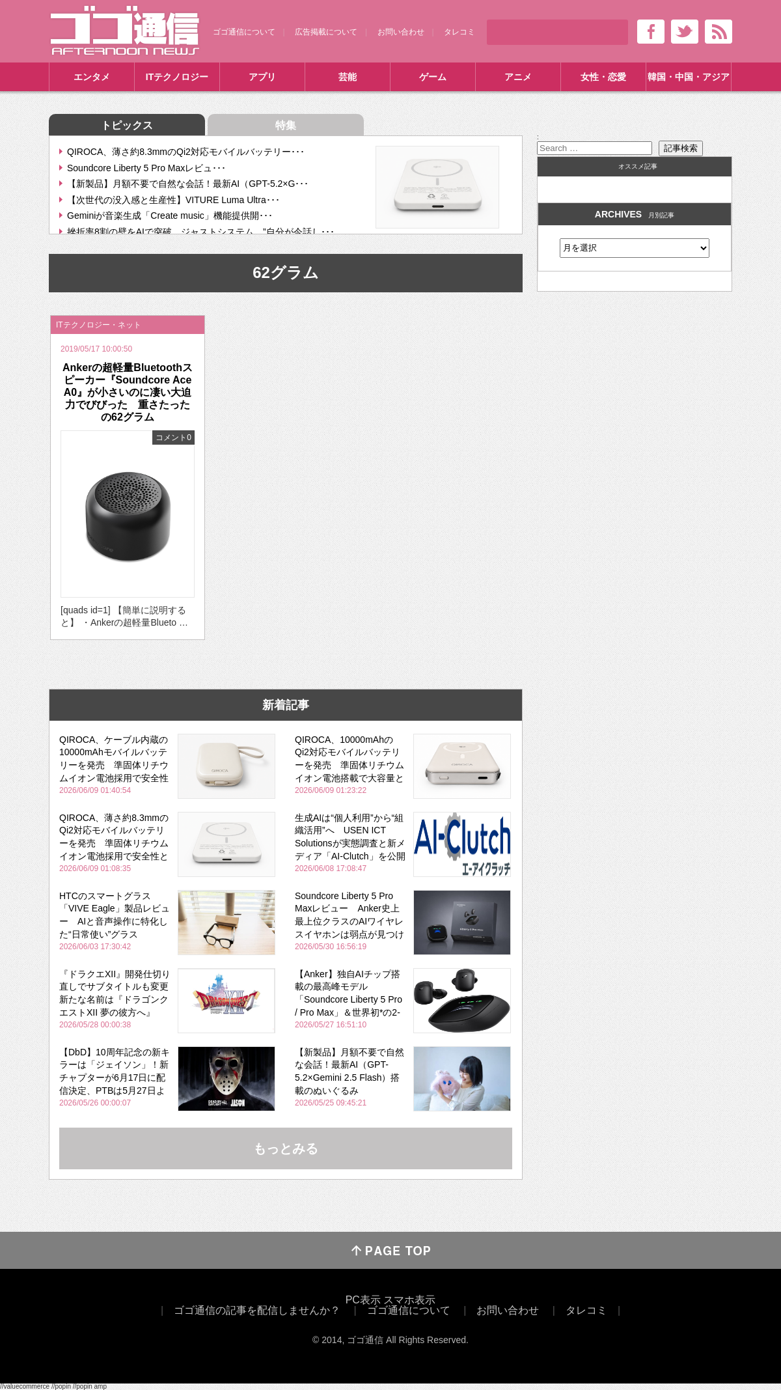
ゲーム (432, 77)
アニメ (518, 77)
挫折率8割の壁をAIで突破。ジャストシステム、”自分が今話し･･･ (201, 232)
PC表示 (363, 1299)
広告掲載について (326, 31)
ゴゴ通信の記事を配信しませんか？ (257, 1310)
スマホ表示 (409, 1299)
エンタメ (92, 77)
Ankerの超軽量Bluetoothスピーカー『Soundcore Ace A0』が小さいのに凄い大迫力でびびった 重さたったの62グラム (127, 392)
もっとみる (285, 1148)
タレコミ (459, 31)
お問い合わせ (400, 31)
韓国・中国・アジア (689, 77)
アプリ (262, 77)
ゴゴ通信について (244, 31)
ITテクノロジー (177, 77)
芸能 (347, 77)
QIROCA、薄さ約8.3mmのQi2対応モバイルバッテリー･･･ (186, 151)
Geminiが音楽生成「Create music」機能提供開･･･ (170, 215)
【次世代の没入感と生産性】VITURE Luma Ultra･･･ (173, 200)
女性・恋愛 (603, 77)
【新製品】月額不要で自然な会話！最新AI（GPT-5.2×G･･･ (187, 183)
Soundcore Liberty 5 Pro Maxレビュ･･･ (146, 168)
